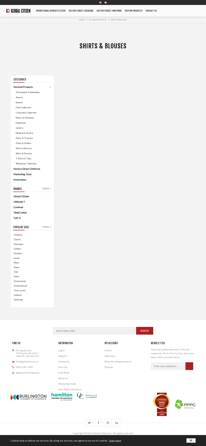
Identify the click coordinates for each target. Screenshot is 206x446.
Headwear (21, 122)
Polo (16, 272)
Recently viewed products (118, 361)
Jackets (19, 128)
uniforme (18, 299)
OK (191, 440)
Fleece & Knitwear (25, 117)
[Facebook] (98, 422)
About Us (63, 378)
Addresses (109, 356)
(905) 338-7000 (24, 367)
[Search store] (94, 331)
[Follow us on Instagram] (107, 422)
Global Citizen (21, 196)
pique (16, 267)
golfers (17, 248)
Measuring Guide (67, 383)
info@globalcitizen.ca (27, 361)
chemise (18, 234)
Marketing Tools (22, 174)
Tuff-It (17, 217)
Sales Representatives (70, 389)
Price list (63, 367)
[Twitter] (89, 422)
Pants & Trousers (24, 138)
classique (18, 244)
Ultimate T (19, 201)
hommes (18, 253)
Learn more (115, 440)
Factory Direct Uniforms (26, 168)
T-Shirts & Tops (23, 158)
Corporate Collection (26, 112)
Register (62, 356)
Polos (16, 276)
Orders (108, 350)
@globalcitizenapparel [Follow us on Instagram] (28, 372)
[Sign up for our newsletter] (168, 366)
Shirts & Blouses (24, 148)
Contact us (64, 361)
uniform (18, 295)
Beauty (19, 102)
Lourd (16, 258)
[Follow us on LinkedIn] (116, 422)
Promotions (19, 179)
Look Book (63, 372)
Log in (61, 350)
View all (46, 188)
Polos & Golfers (23, 143)
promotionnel (20, 285)
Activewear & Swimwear (28, 92)
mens (16, 262)
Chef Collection (23, 107)
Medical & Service (24, 133)
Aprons (19, 97)
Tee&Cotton (20, 212)
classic (17, 239)
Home (82, 19)
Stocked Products (23, 86)
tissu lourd (19, 290)
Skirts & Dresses (24, 153)
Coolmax (18, 207)
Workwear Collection (26, 163)
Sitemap (108, 367)
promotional (20, 281)
